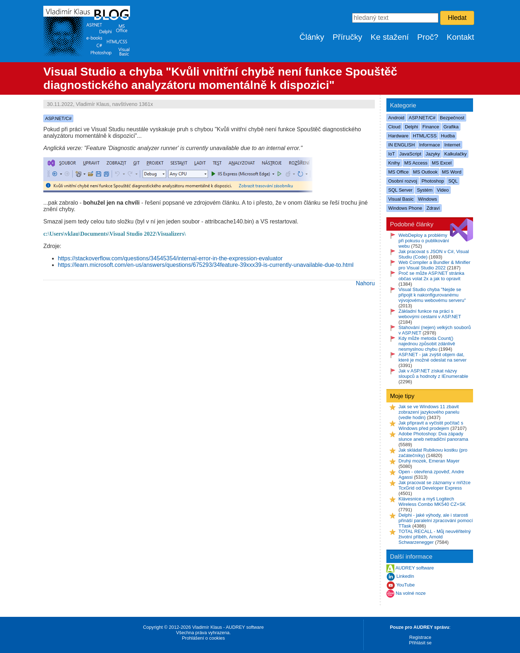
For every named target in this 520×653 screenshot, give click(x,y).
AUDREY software (414, 568)
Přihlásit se (420, 642)
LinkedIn (405, 576)
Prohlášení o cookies (203, 638)
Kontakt (460, 37)
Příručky (347, 37)
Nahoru (365, 283)
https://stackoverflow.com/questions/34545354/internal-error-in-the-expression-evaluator (170, 258)
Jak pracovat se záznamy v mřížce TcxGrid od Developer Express (435, 485)
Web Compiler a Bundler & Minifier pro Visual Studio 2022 (435, 265)
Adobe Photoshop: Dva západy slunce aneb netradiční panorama (433, 436)
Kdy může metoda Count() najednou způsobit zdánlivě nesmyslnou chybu (427, 344)
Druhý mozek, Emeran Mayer (429, 461)
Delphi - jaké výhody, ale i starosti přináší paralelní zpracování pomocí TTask (436, 520)
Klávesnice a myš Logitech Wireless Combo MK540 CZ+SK (432, 501)
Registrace (420, 637)
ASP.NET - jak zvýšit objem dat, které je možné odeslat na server (433, 357)
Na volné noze (411, 593)
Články (311, 37)
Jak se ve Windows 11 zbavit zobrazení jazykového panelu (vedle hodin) (429, 412)
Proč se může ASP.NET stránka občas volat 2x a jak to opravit (431, 275)
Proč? (427, 37)
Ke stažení (389, 37)
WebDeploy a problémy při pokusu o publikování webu (424, 240)
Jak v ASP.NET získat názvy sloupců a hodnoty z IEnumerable (433, 373)
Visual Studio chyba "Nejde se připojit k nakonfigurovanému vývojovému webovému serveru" (432, 295)
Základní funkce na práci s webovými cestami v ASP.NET (430, 313)
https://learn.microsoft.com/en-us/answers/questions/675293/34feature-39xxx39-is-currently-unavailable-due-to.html (206, 265)
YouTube (405, 585)
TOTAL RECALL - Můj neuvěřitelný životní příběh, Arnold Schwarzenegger (435, 537)
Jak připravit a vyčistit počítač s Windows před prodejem (431, 425)
